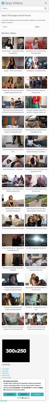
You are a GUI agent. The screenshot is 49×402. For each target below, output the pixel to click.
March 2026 (6, 375)
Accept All (37, 394)
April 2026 (5, 373)
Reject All (23, 394)
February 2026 (6, 377)
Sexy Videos (12, 3)
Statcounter (3, 401)
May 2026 (5, 371)
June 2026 (5, 369)
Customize (10, 394)
